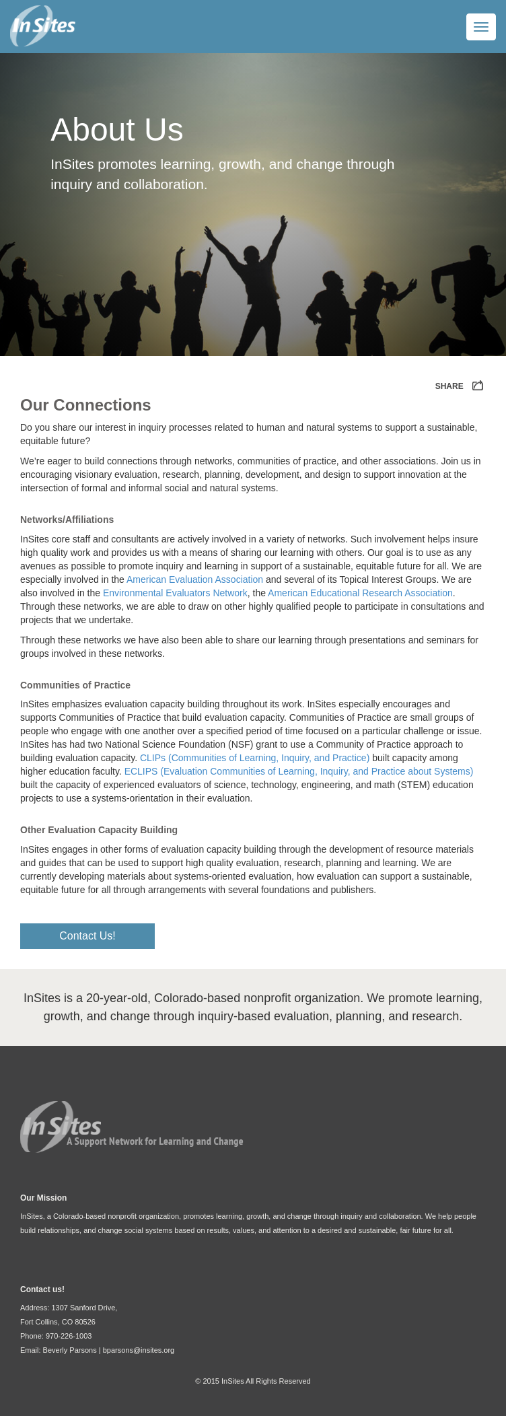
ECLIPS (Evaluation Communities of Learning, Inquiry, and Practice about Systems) (299, 771)
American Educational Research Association (360, 593)
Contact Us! (87, 936)
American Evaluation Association (194, 579)
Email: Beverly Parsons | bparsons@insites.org (97, 1350)
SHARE (460, 386)
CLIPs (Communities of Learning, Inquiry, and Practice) (254, 757)
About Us (116, 129)
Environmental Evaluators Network (175, 593)
